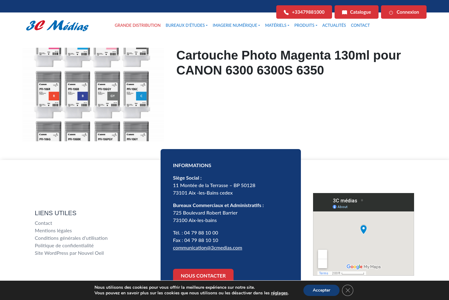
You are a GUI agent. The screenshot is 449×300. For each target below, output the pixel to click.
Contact (43, 223)
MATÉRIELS (275, 25)
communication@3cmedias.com (207, 247)
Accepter (321, 290)
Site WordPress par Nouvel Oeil (69, 253)
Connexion (404, 12)
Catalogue (356, 12)
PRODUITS (304, 25)
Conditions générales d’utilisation (71, 238)
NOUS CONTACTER (203, 275)
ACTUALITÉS (334, 25)
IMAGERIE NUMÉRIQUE (235, 25)
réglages (279, 293)
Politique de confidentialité (64, 245)
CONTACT (360, 25)
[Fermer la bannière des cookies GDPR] (347, 290)
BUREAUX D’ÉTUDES (185, 25)
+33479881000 (304, 12)
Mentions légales (53, 230)
